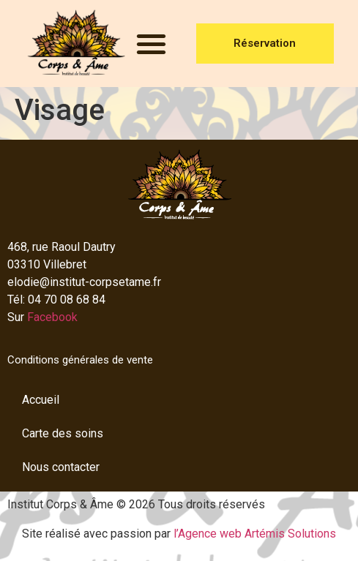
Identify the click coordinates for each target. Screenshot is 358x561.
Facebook (52, 317)
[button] (151, 43)
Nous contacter (61, 467)
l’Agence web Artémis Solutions (255, 534)
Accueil (40, 400)
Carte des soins (62, 433)
